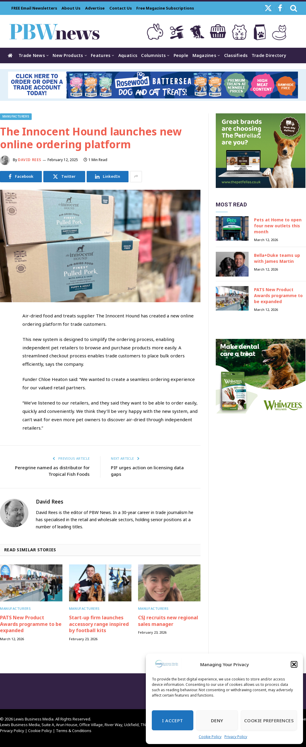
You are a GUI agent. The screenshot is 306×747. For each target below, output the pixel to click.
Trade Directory (269, 55)
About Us (71, 8)
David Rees (29, 159)
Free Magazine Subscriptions (165, 8)
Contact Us (120, 8)
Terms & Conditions (73, 730)
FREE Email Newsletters (34, 8)
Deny (217, 720)
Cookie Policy (210, 736)
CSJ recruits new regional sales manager (168, 621)
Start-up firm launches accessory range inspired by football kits (99, 624)
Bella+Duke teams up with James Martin (277, 258)
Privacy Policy (235, 736)
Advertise (95, 8)
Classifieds (236, 55)
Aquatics (127, 55)
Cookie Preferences (269, 720)
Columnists (153, 55)
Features (100, 55)
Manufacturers (15, 116)
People (181, 55)
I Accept (172, 720)
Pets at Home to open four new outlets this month (278, 225)
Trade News (32, 55)
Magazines (204, 55)
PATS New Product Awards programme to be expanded (31, 624)
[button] (294, 664)
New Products (68, 55)
